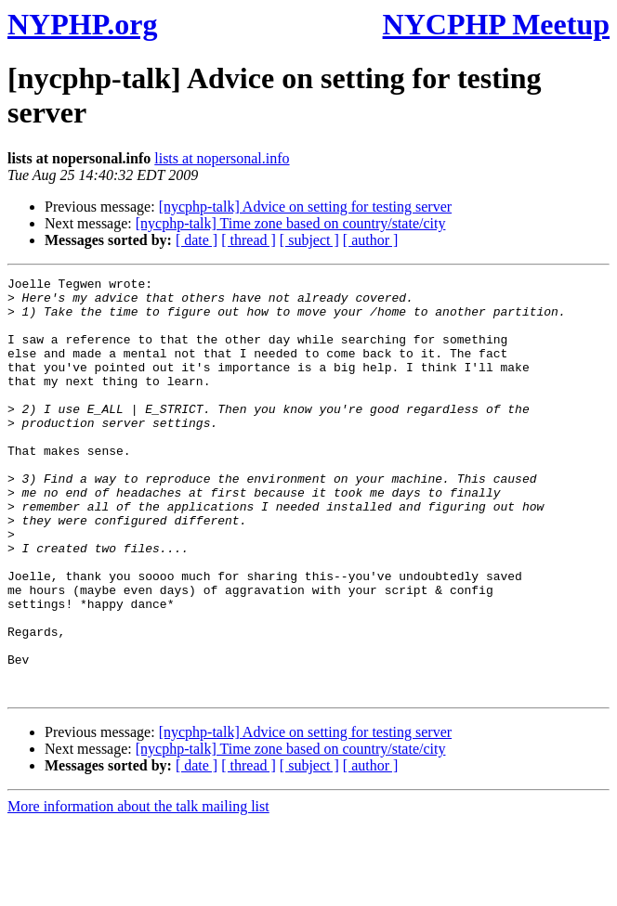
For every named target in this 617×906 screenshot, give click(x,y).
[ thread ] (248, 240)
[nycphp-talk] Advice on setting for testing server (305, 206)
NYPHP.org (82, 24)
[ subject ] (309, 240)
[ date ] (196, 240)
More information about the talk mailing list (138, 890)
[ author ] (371, 240)
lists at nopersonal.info (221, 158)
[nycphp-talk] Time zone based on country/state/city (291, 223)
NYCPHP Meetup (496, 24)
